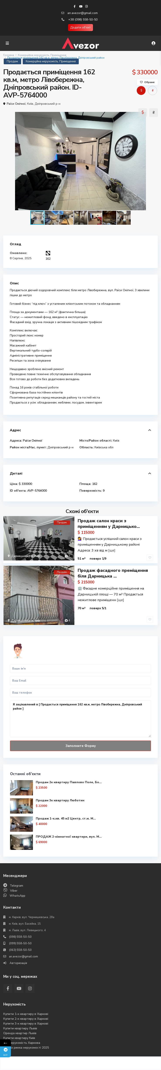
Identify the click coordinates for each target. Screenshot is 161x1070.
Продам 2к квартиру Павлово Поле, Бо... (69, 782)
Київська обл (103, 447)
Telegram (16, 886)
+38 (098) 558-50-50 (83, 19)
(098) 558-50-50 (20, 937)
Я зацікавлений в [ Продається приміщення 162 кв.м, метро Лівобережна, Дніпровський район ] (80, 718)
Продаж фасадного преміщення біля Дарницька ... (113, 573)
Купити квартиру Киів (19, 1038)
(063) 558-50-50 (20, 950)
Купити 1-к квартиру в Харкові (25, 1014)
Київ (30, 104)
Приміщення (58, 55)
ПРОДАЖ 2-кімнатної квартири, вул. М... (69, 837)
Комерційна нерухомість (33, 55)
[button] (153, 161)
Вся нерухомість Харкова (21, 1043)
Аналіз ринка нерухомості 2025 (26, 1048)
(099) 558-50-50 (20, 943)
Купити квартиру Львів (20, 1028)
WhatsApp (17, 896)
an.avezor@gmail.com (82, 13)
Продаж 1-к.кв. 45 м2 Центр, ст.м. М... (66, 818)
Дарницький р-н (22, 556)
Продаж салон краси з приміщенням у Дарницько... (109, 523)
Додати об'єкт (80, 27)
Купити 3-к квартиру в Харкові (25, 1023)
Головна (8, 55)
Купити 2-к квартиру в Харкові (25, 1019)
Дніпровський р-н (47, 104)
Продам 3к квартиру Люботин (60, 800)
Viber (13, 891)
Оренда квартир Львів (19, 1033)
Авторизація (18, 963)
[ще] (111, 550)
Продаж (12, 61)
